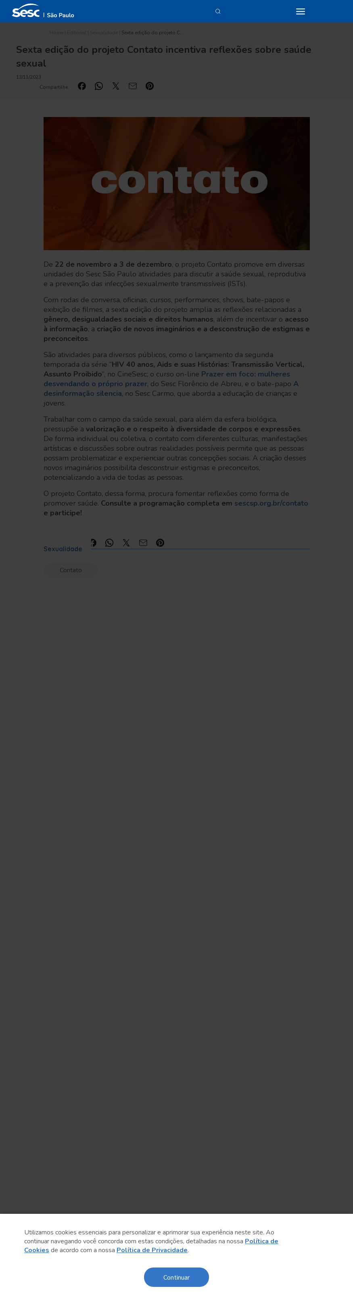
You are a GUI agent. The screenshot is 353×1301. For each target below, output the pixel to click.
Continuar (176, 1277)
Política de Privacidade (152, 1250)
